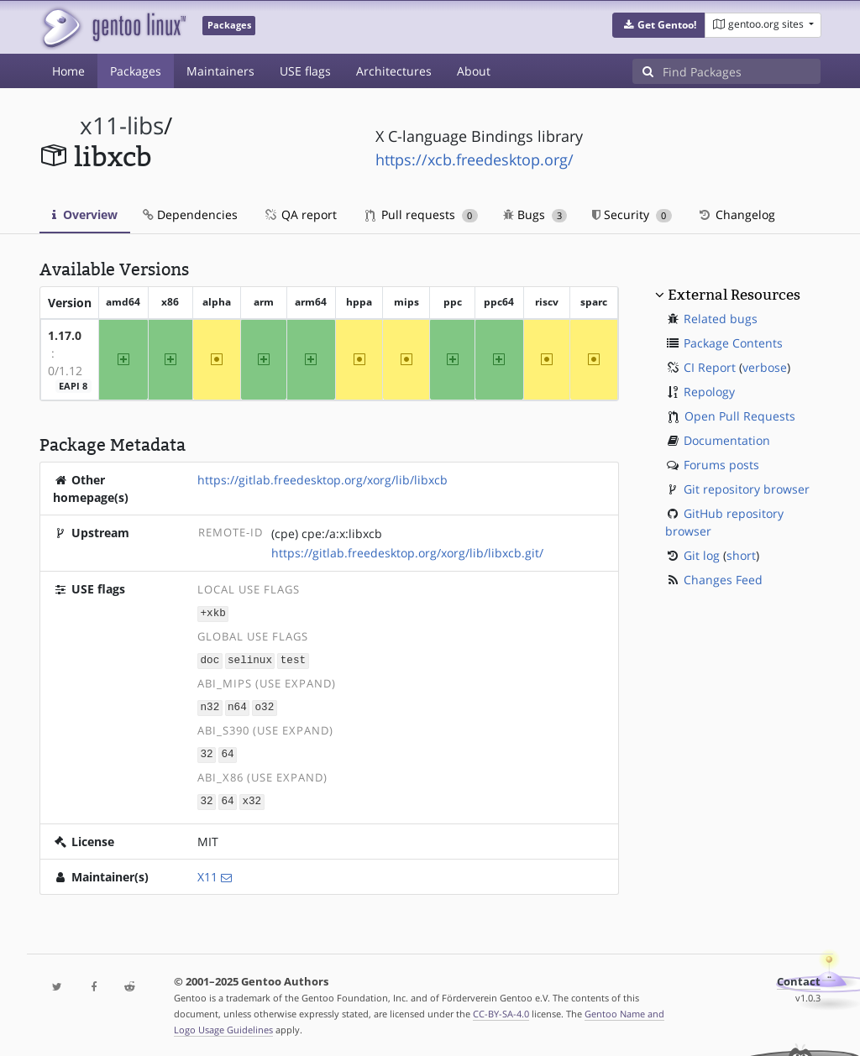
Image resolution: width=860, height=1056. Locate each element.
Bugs (535, 214)
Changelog (736, 214)
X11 (207, 873)
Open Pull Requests (739, 416)
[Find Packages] (742, 71)
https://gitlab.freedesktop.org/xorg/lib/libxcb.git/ (407, 553)
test (293, 658)
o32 (265, 705)
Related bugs (721, 319)
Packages (135, 71)
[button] (658, 25)
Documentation (727, 440)
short (741, 555)
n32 (210, 705)
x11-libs (122, 125)
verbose (764, 367)
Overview (85, 214)
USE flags (305, 71)
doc (210, 658)
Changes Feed (723, 580)
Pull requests (421, 214)
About (473, 71)
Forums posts (721, 465)
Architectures (394, 71)
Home (68, 71)
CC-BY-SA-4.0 (501, 1009)
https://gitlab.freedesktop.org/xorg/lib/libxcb (322, 480)
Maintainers (220, 71)
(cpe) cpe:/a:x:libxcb (326, 533)
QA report (300, 214)
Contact (799, 977)
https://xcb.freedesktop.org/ (474, 159)
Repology (709, 392)
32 (207, 751)
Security (632, 214)
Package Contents (733, 343)
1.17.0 (64, 335)
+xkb (213, 613)
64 (227, 751)
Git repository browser (747, 489)
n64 (237, 705)
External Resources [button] (734, 294)
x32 (251, 797)
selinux (250, 658)
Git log (702, 555)
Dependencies (190, 214)
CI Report (710, 367)
